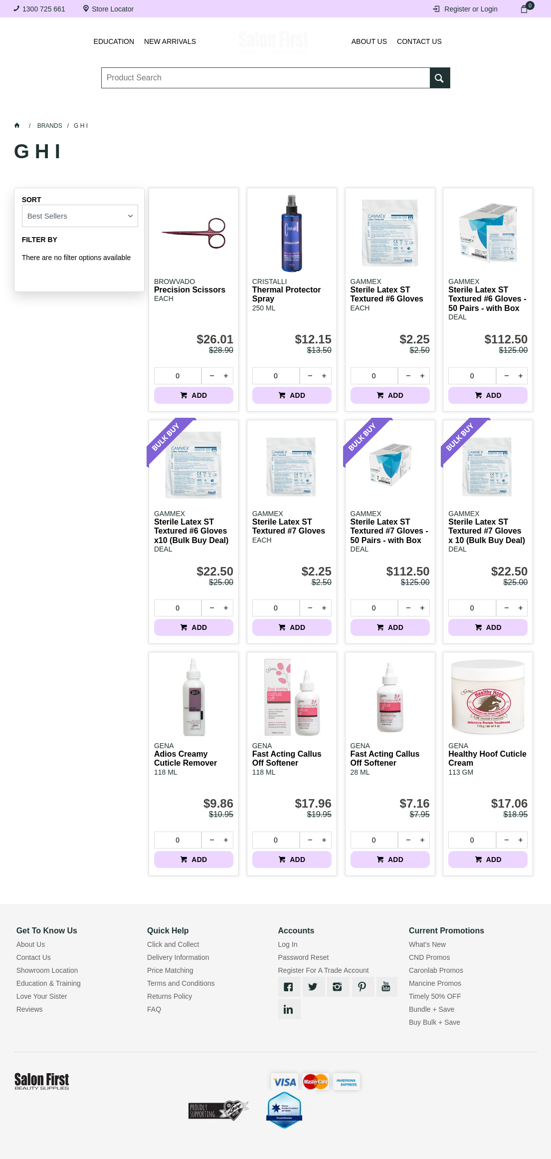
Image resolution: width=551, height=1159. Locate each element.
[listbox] (80, 216)
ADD (198, 395)
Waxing (310, 108)
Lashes (80, 108)
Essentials (174, 108)
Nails (222, 108)
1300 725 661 (43, 9)
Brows (124, 108)
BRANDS (433, 108)
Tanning (264, 108)
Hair (349, 108)
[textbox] (266, 80)
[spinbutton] (177, 376)
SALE (475, 108)
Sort (31, 200)
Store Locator (113, 9)
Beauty (388, 108)
